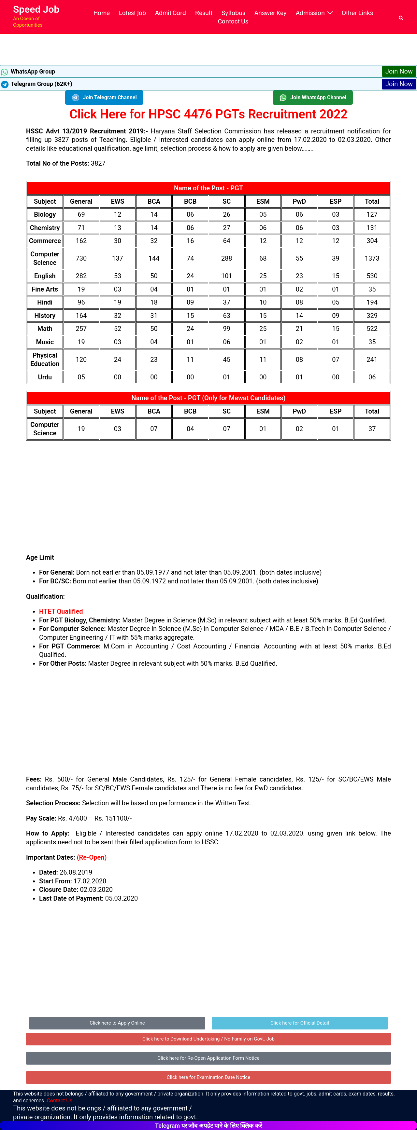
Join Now (399, 71)
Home (101, 12)
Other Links (357, 12)
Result (203, 12)
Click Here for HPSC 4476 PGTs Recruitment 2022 (208, 114)
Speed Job (36, 9)
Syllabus (233, 12)
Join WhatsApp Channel (312, 98)
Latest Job (132, 12)
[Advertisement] (208, 48)
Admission (310, 12)
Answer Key (270, 12)
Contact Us (233, 21)
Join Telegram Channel (104, 98)
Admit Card (170, 12)
